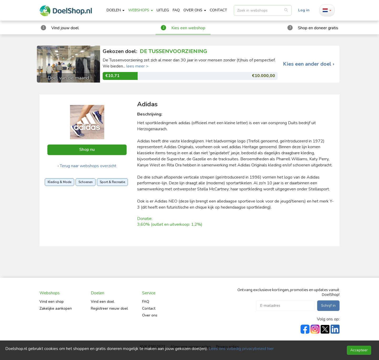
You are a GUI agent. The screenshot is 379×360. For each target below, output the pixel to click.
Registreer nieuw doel (109, 308)
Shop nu (87, 149)
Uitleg (163, 10)
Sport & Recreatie (112, 182)
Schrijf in (328, 305)
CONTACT (218, 10)
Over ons (149, 315)
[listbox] (263, 10)
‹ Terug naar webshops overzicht (87, 166)
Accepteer (359, 350)
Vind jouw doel (65, 28)
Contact (148, 308)
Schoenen (85, 182)
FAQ (176, 10)
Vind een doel (102, 301)
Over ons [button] (194, 10)
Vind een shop (51, 301)
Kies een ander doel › (308, 64)
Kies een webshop (188, 28)
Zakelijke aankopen (55, 308)
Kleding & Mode (59, 182)
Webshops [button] (140, 10)
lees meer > (137, 66)
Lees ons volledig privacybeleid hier (241, 349)
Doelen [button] (115, 10)
